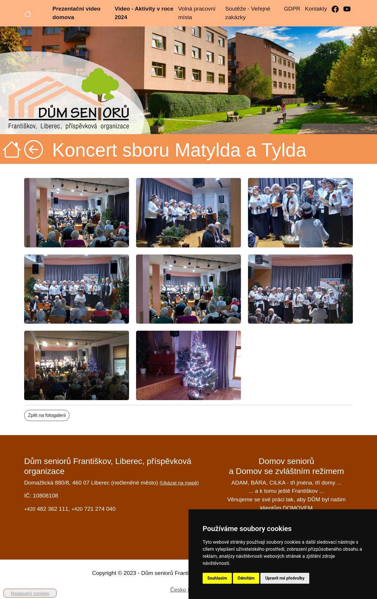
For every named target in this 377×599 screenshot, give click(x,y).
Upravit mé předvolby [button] (284, 578)
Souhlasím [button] (217, 578)
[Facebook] (335, 9)
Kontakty (316, 9)
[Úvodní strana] (27, 13)
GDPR (292, 9)
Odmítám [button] (246, 578)
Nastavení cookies (30, 593)
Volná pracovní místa (197, 13)
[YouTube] (347, 9)
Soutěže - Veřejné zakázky (247, 13)
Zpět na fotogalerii (47, 415)
